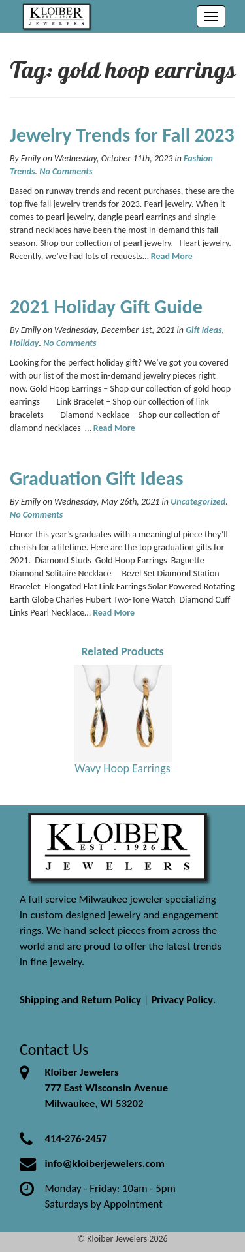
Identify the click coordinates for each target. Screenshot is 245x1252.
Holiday (24, 343)
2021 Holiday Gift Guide (106, 306)
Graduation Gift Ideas (97, 478)
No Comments (65, 171)
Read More (172, 256)
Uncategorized (198, 501)
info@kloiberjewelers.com (104, 1163)
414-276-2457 (75, 1139)
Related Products (122, 651)
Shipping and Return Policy (80, 1000)
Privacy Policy (182, 1000)
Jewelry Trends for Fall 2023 (122, 135)
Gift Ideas (203, 330)
